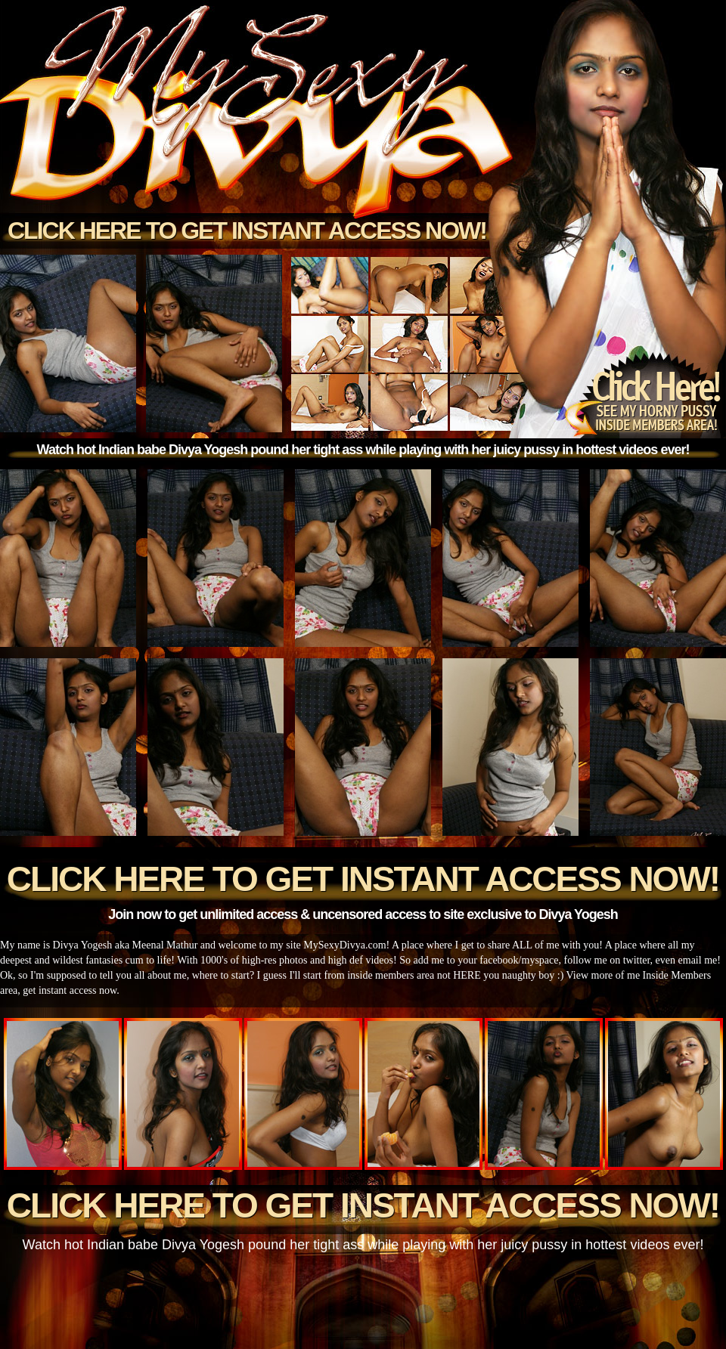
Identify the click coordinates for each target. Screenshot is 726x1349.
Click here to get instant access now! (247, 230)
